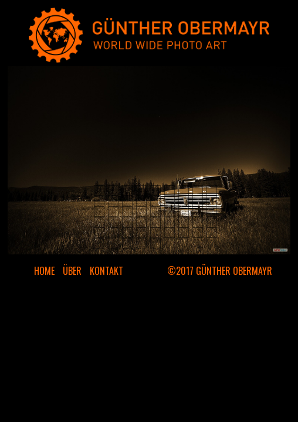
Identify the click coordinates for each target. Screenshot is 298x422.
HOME (44, 271)
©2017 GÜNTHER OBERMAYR (219, 271)
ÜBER (72, 271)
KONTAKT (106, 271)
